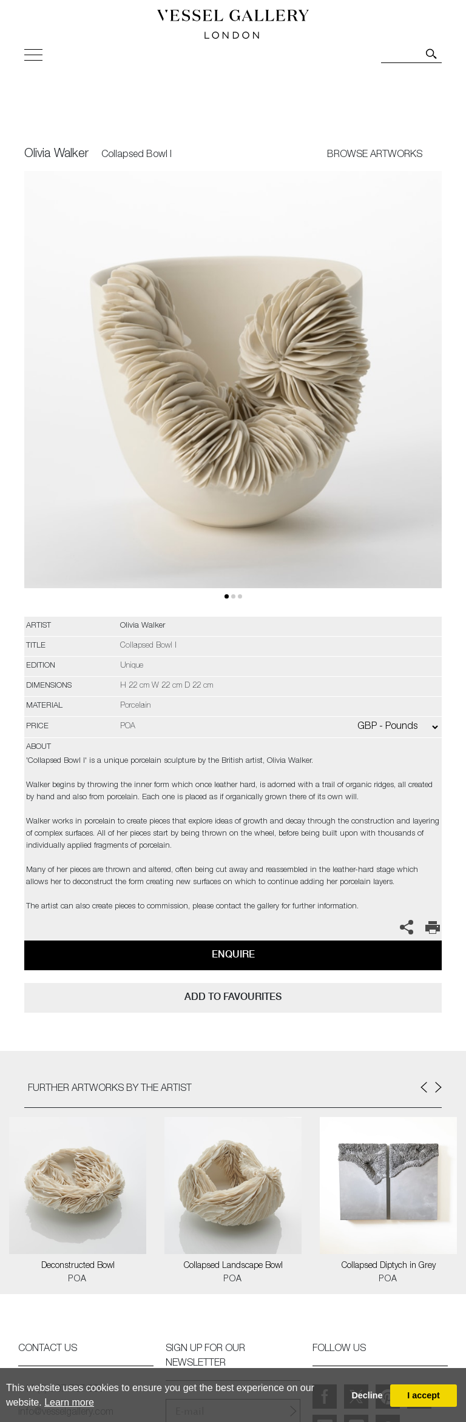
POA (77, 1279)
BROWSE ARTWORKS (374, 155)
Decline (366, 1395)
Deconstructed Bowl (78, 1266)
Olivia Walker (56, 155)
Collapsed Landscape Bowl (233, 1266)
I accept (423, 1395)
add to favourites (233, 996)
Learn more (69, 1402)
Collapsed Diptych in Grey (389, 1266)
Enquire (233, 954)
